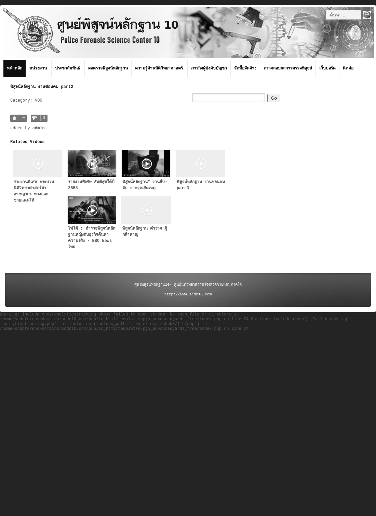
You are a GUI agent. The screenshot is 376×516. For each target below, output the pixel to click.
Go (274, 98)
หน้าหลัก (14, 68)
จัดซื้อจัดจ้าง (245, 68)
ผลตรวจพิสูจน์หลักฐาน (108, 68)
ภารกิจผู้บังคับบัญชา (209, 68)
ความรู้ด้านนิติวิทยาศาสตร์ (159, 68)
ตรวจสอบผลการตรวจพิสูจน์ (288, 68)
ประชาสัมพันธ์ (67, 68)
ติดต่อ (348, 68)
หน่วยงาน (38, 68)
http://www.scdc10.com (188, 294)
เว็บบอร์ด (327, 68)
